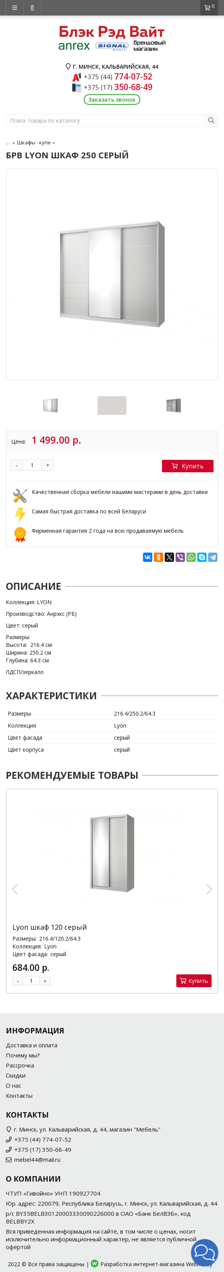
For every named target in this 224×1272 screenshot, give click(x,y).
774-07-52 (118, 76)
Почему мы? (23, 1055)
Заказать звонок (112, 99)
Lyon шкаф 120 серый (49, 927)
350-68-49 (118, 86)
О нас (13, 1085)
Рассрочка (20, 1065)
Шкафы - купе (34, 142)
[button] (204, 1252)
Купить (188, 466)
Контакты (19, 1095)
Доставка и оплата (31, 1045)
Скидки (16, 1075)
